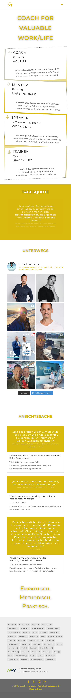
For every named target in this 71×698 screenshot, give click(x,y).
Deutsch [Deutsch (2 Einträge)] (25, 628)
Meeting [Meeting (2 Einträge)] (37, 644)
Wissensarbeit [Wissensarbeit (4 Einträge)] (37, 659)
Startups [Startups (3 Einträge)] (36, 651)
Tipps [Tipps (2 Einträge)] (57, 651)
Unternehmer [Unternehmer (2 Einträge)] (21, 655)
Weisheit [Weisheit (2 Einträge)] (50, 655)
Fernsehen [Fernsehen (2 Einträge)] (55, 632)
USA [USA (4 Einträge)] (32, 655)
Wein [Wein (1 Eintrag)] (40, 655)
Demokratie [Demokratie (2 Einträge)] (13, 628)
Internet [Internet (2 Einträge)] (34, 636)
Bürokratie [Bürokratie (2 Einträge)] (47, 624)
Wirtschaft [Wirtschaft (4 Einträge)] (13, 659)
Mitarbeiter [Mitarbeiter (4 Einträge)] (49, 644)
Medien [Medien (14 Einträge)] (26, 644)
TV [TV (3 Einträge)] (10, 655)
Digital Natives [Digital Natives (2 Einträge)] (14, 632)
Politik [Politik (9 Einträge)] (24, 648)
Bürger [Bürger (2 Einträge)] (35, 624)
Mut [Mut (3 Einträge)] (59, 644)
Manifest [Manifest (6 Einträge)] (50, 640)
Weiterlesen (35, 216)
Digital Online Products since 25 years (33, 671)
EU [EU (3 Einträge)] (34, 632)
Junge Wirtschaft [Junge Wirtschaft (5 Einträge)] (55, 636)
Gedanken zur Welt (28, 564)
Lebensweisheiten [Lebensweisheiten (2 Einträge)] (35, 640)
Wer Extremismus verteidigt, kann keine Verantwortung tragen (32, 497)
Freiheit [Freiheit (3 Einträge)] (12, 636)
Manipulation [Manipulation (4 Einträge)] (13, 644)
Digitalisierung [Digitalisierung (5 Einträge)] (53, 628)
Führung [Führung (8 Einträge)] (22, 636)
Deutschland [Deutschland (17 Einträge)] (38, 628)
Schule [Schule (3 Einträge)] (33, 648)
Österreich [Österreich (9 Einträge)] (50, 659)
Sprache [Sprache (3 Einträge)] (25, 651)
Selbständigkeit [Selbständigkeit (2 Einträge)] (46, 648)
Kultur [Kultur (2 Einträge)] (11, 640)
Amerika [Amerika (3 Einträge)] (12, 624)
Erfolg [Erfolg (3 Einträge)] (26, 632)
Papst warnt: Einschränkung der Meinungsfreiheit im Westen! (27, 559)
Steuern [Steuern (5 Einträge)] (47, 651)
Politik (37, 462)
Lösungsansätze (27, 462)
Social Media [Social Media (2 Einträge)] (13, 651)
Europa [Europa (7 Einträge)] (43, 632)
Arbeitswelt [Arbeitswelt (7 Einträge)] (24, 624)
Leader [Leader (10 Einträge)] (21, 640)
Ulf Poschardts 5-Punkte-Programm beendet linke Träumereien (34, 456)
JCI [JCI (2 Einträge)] (43, 636)
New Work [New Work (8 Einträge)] (13, 648)
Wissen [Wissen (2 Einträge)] (24, 659)
